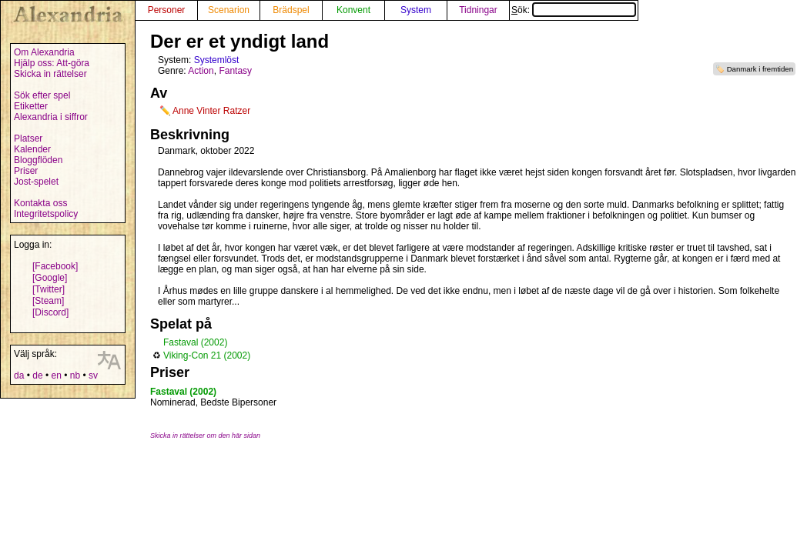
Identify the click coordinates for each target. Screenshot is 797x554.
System (415, 10)
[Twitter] (48, 289)
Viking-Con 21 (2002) (206, 355)
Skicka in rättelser (50, 73)
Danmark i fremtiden (760, 69)
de (37, 375)
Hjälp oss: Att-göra (51, 63)
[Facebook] (55, 266)
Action (200, 70)
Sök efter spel (42, 95)
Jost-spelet (36, 181)
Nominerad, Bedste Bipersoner (213, 402)
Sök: (573, 10)
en (56, 375)
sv (93, 375)
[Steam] (48, 300)
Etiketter (31, 106)
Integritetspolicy (46, 214)
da (19, 375)
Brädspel (291, 10)
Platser (28, 138)
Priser (26, 170)
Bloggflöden (38, 160)
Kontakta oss (40, 203)
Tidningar (478, 10)
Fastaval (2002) (195, 342)
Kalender (32, 149)
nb (75, 375)
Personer (167, 10)
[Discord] (50, 312)
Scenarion (228, 10)
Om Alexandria (44, 52)
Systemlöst (216, 60)
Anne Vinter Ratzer (211, 110)
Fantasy (235, 70)
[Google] (49, 277)
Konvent (353, 10)
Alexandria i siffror (51, 117)
